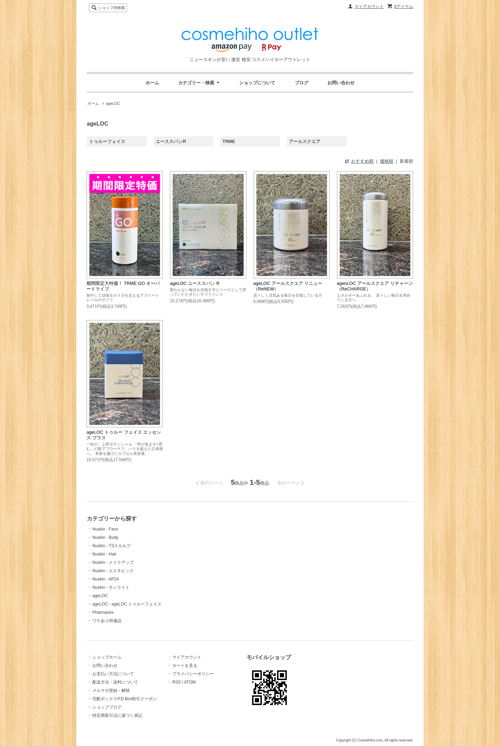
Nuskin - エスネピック (113, 570)
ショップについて (257, 82)
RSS (176, 682)
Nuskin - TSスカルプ (111, 545)
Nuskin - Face (105, 529)
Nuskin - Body (105, 537)
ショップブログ (107, 707)
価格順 (386, 161)
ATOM (190, 682)
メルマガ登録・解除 (111, 690)
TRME (228, 141)
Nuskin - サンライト (111, 587)
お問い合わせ (341, 82)
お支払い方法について (113, 673)
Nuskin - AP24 (105, 579)
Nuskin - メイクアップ (113, 562)
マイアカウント (369, 6)
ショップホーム (107, 657)
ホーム (152, 82)
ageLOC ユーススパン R (194, 283)
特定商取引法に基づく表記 (117, 715)
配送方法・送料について (115, 682)
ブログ (301, 82)
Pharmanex (103, 612)
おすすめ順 (362, 161)
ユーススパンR (171, 141)
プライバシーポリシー (193, 673)
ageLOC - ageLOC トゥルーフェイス (126, 604)
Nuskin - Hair (104, 554)
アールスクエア (304, 141)
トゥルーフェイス (107, 141)
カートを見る (184, 665)
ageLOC (113, 103)
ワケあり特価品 (107, 620)
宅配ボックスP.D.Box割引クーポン (124, 698)
